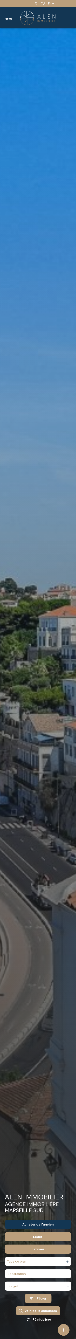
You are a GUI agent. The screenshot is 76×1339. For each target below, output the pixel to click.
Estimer (38, 1253)
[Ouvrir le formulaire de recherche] (38, 1302)
